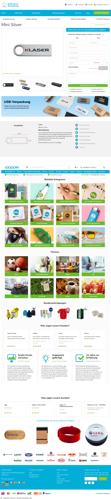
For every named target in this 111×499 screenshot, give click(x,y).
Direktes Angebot (101, 13)
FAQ (30, 473)
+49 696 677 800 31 (101, 5)
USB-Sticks (19, 13)
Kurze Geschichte (62, 475)
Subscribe (103, 479)
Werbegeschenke (58, 13)
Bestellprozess (34, 475)
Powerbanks (36, 13)
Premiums (80, 5)
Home (3, 13)
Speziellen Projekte (63, 481)
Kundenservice (34, 477)
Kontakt (89, 5)
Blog (88, 13)
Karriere (59, 483)
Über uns (78, 13)
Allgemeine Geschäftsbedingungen (13, 473)
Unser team (61, 479)
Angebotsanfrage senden (88, 85)
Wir (58, 473)
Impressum (5, 475)
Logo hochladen (74, 67)
